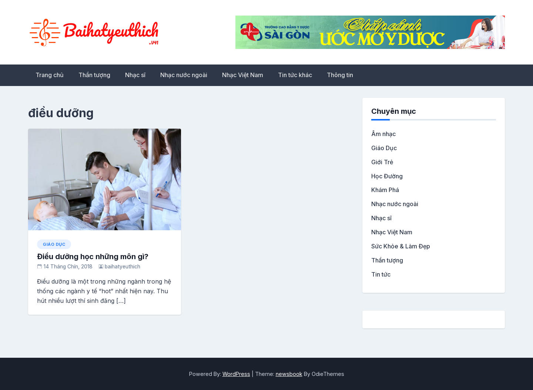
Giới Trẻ (382, 162)
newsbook (289, 374)
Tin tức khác (295, 75)
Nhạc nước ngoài (183, 75)
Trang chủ (50, 75)
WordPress (236, 374)
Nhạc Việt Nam (242, 75)
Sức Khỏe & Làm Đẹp (400, 246)
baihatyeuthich (122, 267)
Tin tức (380, 274)
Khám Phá (385, 190)
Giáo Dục (54, 244)
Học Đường (387, 176)
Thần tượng (94, 75)
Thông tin (340, 75)
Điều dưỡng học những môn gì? (92, 256)
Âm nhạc (383, 134)
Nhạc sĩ (135, 75)
